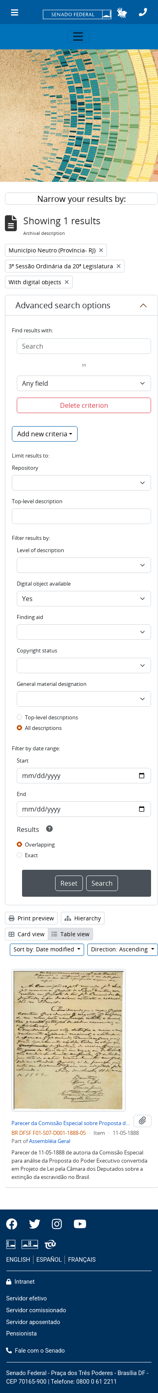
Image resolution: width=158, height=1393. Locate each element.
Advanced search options (63, 305)
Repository (25, 467)
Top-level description (37, 501)
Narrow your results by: (81, 198)
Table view (70, 934)
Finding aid (30, 617)
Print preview (31, 918)
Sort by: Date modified (44, 949)
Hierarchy (83, 918)
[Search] (84, 346)
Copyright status (37, 650)
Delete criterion (84, 405)
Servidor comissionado (36, 1310)
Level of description (40, 550)
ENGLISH (18, 1259)
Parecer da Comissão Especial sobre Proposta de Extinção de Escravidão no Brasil (70, 1123)
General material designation (52, 684)
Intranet (20, 1281)
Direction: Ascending (120, 949)
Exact (31, 855)
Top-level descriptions (51, 717)
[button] (122, 12)
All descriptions (43, 728)
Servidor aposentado (33, 1322)
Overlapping (40, 844)
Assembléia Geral (49, 1141)
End (21, 794)
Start (23, 760)
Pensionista (21, 1333)
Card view (27, 934)
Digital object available (44, 583)
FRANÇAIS (82, 1259)
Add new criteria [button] (42, 433)
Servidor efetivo (26, 1298)
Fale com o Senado (35, 1350)
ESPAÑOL (49, 1259)
